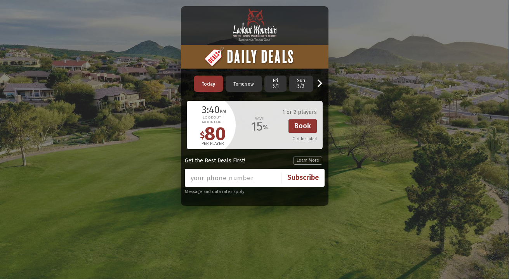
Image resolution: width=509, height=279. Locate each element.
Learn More (308, 160)
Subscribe (303, 177)
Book (302, 126)
